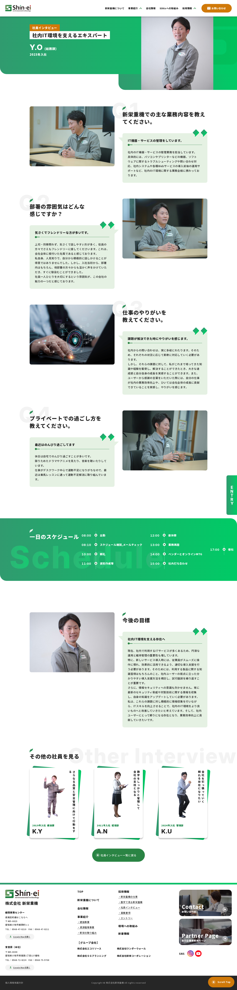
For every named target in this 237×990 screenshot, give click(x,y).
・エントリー (125, 918)
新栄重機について (114, 8)
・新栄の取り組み (87, 932)
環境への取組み (128, 926)
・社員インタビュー (129, 907)
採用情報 (123, 892)
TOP (80, 892)
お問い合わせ (216, 8)
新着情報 (123, 934)
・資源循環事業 (85, 927)
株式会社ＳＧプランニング (91, 955)
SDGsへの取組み (169, 8)
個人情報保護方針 (14, 982)
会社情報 (151, 8)
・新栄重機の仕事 (128, 896)
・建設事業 (83, 922)
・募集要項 (124, 912)
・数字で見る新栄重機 (130, 902)
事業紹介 (82, 917)
